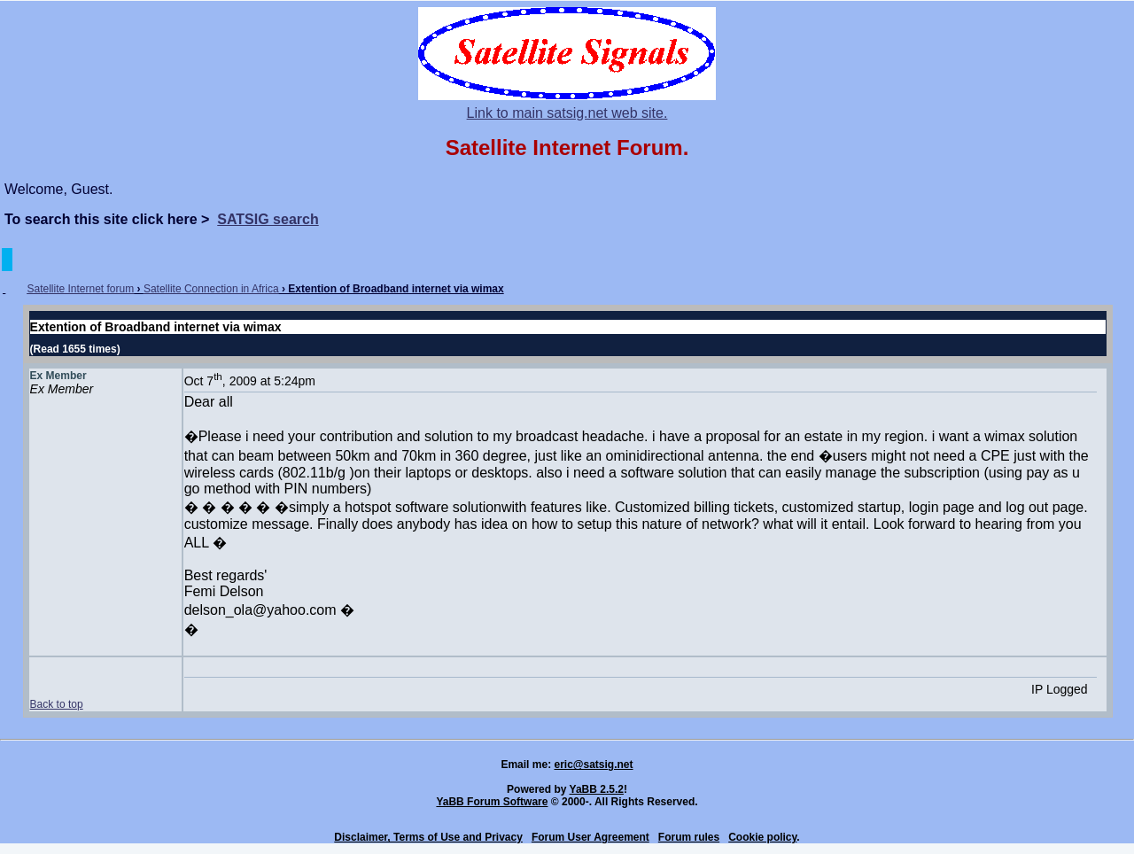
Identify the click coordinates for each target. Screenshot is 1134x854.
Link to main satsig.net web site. (567, 112)
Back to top (56, 704)
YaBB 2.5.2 (597, 789)
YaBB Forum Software (492, 802)
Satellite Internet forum (80, 289)
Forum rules (688, 837)
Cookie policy (762, 837)
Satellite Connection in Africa (211, 289)
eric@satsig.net (593, 764)
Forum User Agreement (590, 837)
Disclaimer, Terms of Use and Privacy (428, 837)
